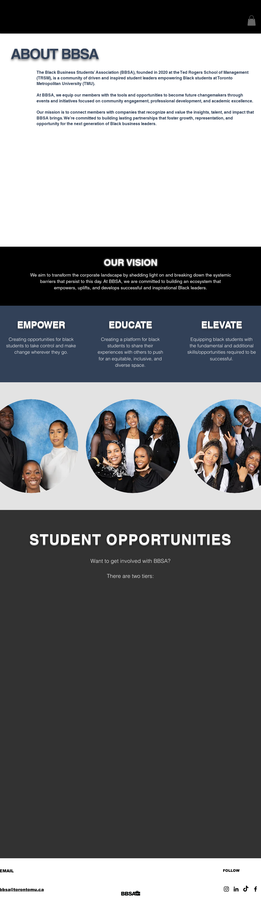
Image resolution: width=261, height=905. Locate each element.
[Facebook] (255, 889)
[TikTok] (245, 889)
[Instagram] (226, 889)
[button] (251, 20)
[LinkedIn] (236, 889)
